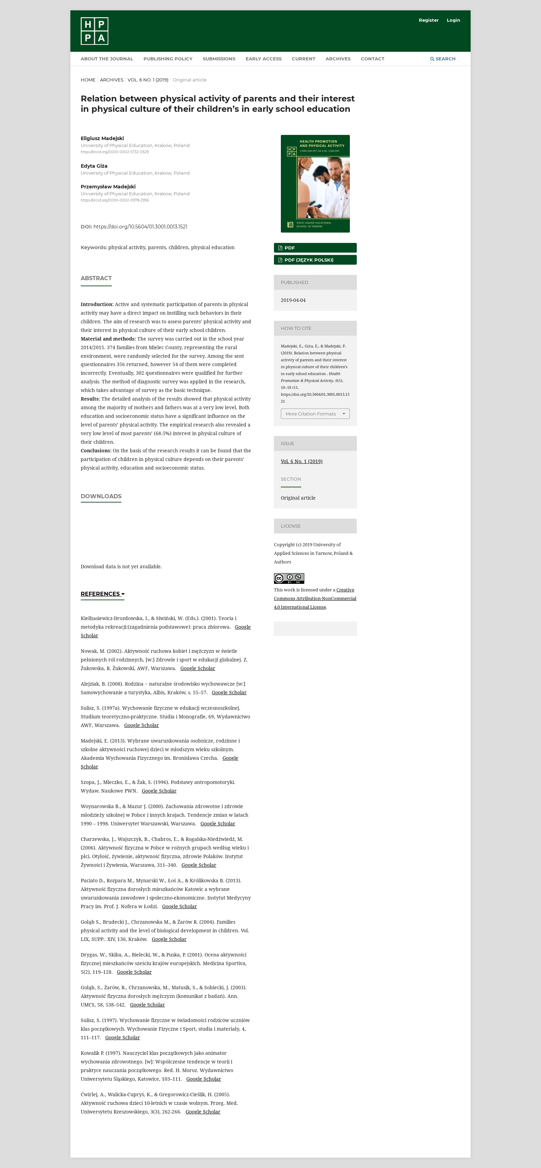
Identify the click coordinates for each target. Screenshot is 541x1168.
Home (88, 79)
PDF (289, 248)
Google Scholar (197, 668)
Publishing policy (168, 58)
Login (453, 20)
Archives (338, 58)
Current (303, 58)
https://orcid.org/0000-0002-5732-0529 (115, 152)
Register (429, 20)
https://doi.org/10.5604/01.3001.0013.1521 (140, 227)
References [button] (103, 594)
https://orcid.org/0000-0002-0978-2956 (115, 200)
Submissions (219, 58)
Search (443, 58)
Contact (372, 58)
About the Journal (107, 58)
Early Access (264, 58)
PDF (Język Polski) (308, 260)
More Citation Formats (311, 413)
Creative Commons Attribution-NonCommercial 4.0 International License (315, 598)
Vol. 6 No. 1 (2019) (148, 79)
